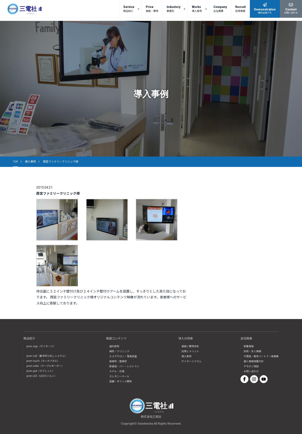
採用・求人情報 (252, 351)
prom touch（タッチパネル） (43, 361)
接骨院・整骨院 (118, 361)
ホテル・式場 (116, 371)
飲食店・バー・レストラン (124, 366)
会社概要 (246, 338)
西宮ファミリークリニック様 (60, 161)
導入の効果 (185, 338)
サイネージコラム (191, 361)
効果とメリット (190, 351)
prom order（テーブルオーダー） (45, 366)
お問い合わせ (251, 371)
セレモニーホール (119, 376)
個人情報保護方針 (254, 361)
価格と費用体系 (190, 346)
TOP (15, 161)
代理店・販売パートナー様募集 (261, 356)
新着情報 (249, 346)
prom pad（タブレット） (40, 371)
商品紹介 (29, 338)
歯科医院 (114, 346)
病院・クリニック (119, 351)
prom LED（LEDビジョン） (41, 376)
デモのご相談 (251, 366)
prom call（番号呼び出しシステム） (46, 356)
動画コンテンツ (116, 338)
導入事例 (30, 161)
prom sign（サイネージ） (40, 346)
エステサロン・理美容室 (123, 356)
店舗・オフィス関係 (120, 381)
